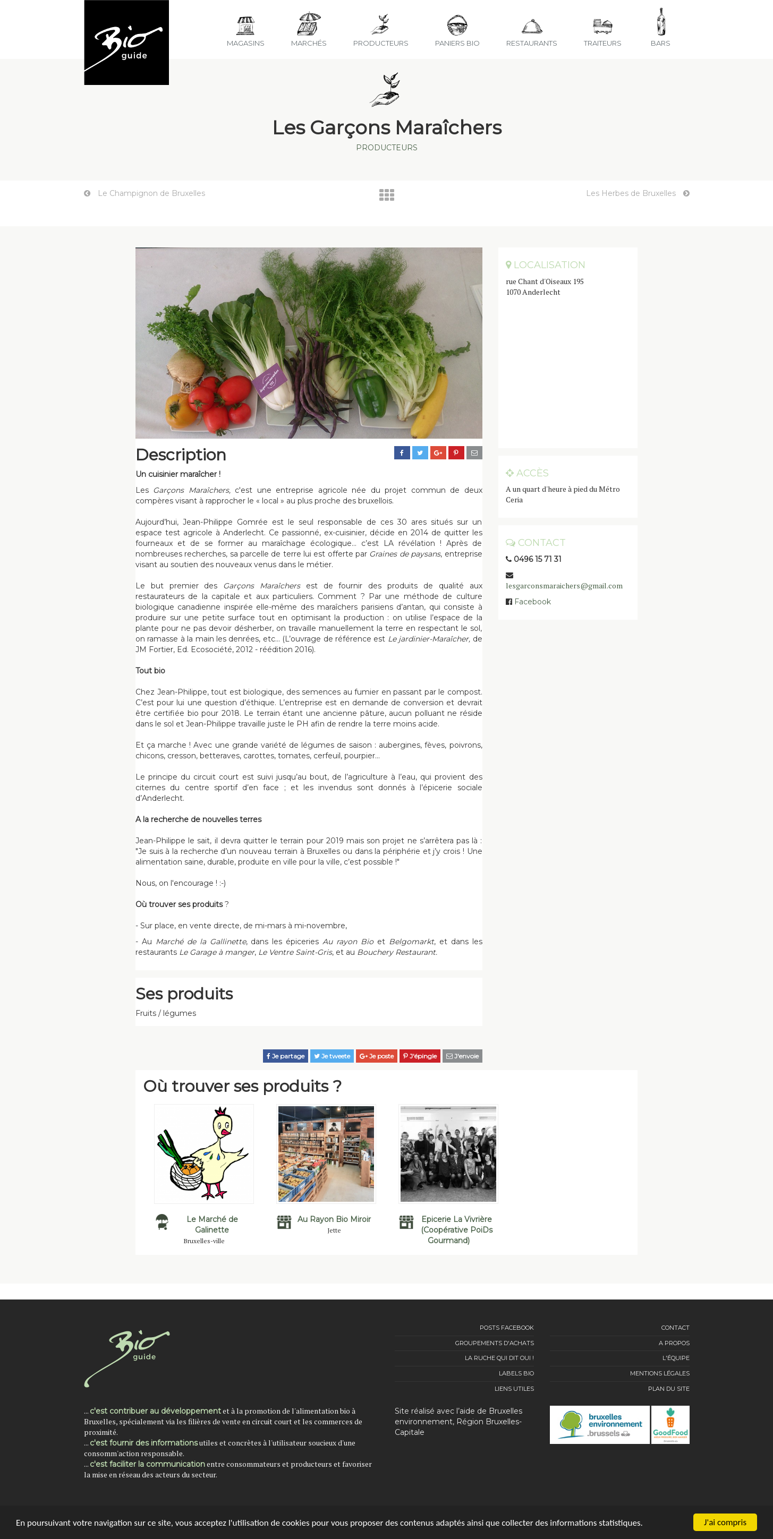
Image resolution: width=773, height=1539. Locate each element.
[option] (204, 1173)
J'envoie (462, 1056)
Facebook (532, 601)
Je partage (285, 1056)
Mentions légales (660, 1373)
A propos (674, 1343)
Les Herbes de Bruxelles (638, 193)
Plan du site (669, 1388)
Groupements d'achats (494, 1343)
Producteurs (387, 147)
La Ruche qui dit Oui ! (499, 1358)
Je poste (377, 1056)
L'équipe (676, 1358)
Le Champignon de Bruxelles (144, 193)
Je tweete (332, 1056)
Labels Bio (516, 1373)
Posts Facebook (507, 1327)
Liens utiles (514, 1388)
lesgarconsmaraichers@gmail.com (564, 585)
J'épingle (420, 1056)
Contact (675, 1327)
